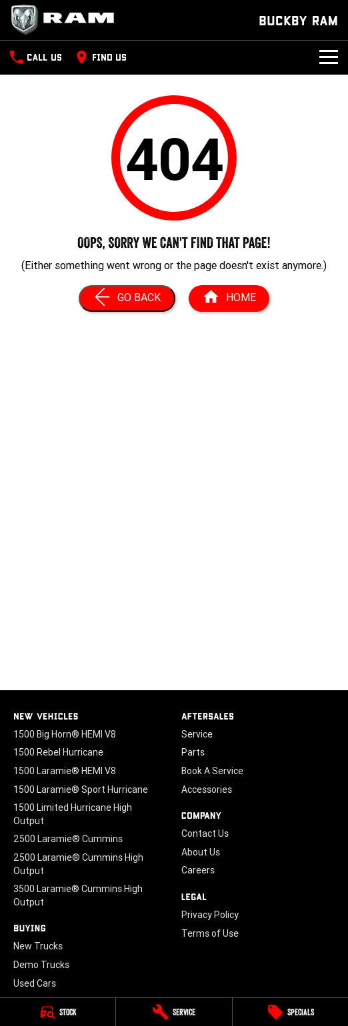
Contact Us (205, 833)
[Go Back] (127, 298)
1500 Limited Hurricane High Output (72, 814)
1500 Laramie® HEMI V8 (64, 771)
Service (197, 734)
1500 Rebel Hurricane (58, 752)
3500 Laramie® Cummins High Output (78, 895)
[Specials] (290, 1012)
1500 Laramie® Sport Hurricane (80, 789)
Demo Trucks (41, 965)
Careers (198, 870)
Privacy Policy (210, 915)
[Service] (173, 1012)
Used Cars (34, 983)
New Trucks (38, 946)
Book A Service (212, 771)
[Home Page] (66, 20)
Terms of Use (210, 933)
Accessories (206, 789)
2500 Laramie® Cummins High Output (78, 864)
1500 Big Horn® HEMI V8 (64, 734)
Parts (193, 752)
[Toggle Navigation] (328, 57)
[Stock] (57, 1012)
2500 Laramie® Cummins (68, 839)
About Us (200, 852)
